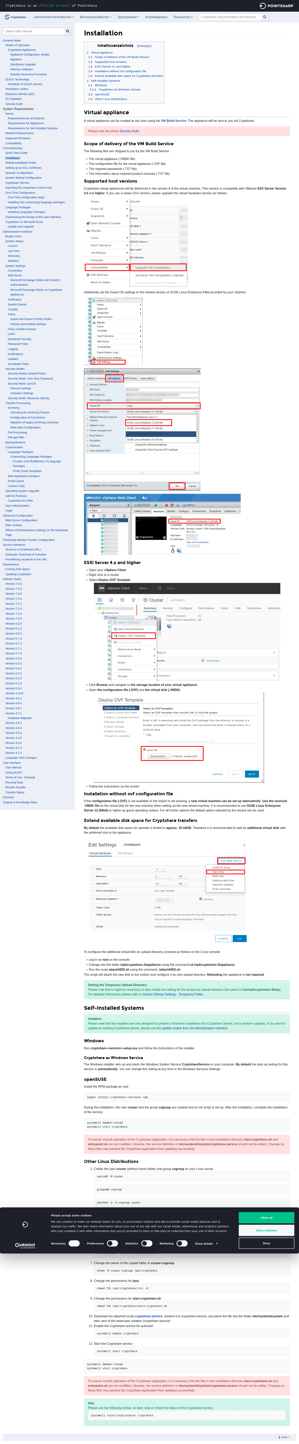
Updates (13, 358)
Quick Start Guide (16, 152)
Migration (16, 59)
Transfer (13, 309)
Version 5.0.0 (13, 688)
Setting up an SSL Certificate (23, 167)
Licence (12, 245)
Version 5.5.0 (13, 663)
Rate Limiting (13, 525)
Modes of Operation (17, 45)
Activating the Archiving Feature (30, 412)
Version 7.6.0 (13, 583)
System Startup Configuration (23, 177)
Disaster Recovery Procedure (28, 74)
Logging (13, 349)
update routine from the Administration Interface (194, 1028)
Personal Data (14, 782)
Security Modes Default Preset (26, 373)
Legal (8, 510)
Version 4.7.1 (13, 713)
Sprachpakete (127, 17)
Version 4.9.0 (13, 703)
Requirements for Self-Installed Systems (33, 128)
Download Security (19, 339)
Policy (11, 314)
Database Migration (20, 718)
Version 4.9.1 (13, 698)
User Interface (11, 762)
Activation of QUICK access (25, 84)
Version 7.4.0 (13, 593)
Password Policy (18, 343)
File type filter (16, 437)
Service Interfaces (14, 544)
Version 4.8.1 (13, 708)
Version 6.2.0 (13, 623)
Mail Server (15, 275)
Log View (13, 250)
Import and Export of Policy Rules (31, 319)
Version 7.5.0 (13, 588)
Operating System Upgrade (22, 490)
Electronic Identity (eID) (20, 94)
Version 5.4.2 (13, 668)
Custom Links (16, 486)
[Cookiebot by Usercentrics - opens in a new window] (25, 1436)
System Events (17, 304)
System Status (14, 241)
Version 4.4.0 (13, 737)
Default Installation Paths (20, 162)
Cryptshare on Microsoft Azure (24, 221)
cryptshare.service (148, 1316)
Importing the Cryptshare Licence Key (28, 187)
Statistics (13, 260)
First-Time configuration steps (26, 197)
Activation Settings (21, 393)
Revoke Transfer (15, 787)
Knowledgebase (156, 17)
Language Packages (18, 207)
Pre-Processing (17, 432)
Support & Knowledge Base (20, 802)
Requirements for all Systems (26, 118)
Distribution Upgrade (23, 64)
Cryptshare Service (17, 182)
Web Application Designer (24, 476)
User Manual (13, 767)
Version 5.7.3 (13, 638)
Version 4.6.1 (13, 722)
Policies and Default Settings (28, 324)
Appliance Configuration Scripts (29, 54)
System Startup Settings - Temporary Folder (173, 994)
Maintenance (11, 564)
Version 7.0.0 (13, 618)
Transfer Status (14, 792)
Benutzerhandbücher (94, 17)
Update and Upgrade (21, 226)
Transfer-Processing (18, 403)
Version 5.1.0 (13, 683)
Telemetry (14, 256)
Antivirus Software (21, 69)
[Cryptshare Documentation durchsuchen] (230, 17)
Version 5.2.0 (13, 678)
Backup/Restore (15, 442)
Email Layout (16, 481)
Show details (204, 1434)
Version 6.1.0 (13, 628)
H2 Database (13, 98)
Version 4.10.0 (14, 693)
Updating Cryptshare (18, 574)
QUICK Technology (17, 79)
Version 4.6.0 (13, 727)
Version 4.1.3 (13, 752)
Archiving (13, 407)
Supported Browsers (18, 138)
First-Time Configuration (20, 192)
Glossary (8, 797)
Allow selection (266, 1421)
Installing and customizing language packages (36, 202)
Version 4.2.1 (13, 747)
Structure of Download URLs (23, 549)
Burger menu (13, 236)
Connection (15, 270)
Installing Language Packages (26, 212)
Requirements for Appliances (26, 123)
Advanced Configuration (18, 515)
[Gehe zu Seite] (265, 17)
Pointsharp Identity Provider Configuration (29, 539)
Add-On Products (16, 495)
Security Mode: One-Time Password (30, 378)
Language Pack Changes (21, 757)
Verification (14, 299)
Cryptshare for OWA (20, 500)
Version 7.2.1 (13, 603)
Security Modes (15, 368)
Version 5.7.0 (13, 653)
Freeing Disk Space (17, 569)
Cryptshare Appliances (22, 49)
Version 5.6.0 (13, 658)
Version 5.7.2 (13, 643)
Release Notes (12, 579)
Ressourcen (182, 17)
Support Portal (121, 1212)
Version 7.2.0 (13, 608)
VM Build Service (173, 120)
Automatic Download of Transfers (26, 554)
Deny (266, 1433)
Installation (12, 157)
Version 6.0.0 (13, 633)
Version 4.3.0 (13, 742)
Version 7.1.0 (13, 613)
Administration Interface (17, 231)
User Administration (17, 505)
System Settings (15, 265)
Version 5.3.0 (13, 673)
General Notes (12, 40)
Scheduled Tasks (18, 364)
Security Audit (14, 103)
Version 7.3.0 (13, 598)
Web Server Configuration (21, 520)
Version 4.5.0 (13, 732)
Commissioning (12, 148)
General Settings (20, 388)
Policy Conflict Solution (22, 329)
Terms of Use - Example (20, 777)
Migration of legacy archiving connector (34, 422)
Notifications (15, 354)
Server (9, 113)
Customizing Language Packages (31, 456)
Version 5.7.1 (13, 648)
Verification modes (16, 89)
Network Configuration (19, 172)
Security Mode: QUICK (22, 383)
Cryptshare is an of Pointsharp (51, 5)
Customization (14, 447)
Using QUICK (13, 772)
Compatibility (13, 143)
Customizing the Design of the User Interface (33, 217)
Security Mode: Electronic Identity (28, 398)
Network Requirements (19, 133)
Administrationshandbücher (53, 17)
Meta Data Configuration (25, 427)
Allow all (267, 1408)
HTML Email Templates (27, 471)
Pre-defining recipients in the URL (26, 559)
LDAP (11, 334)
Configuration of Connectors (27, 417)
